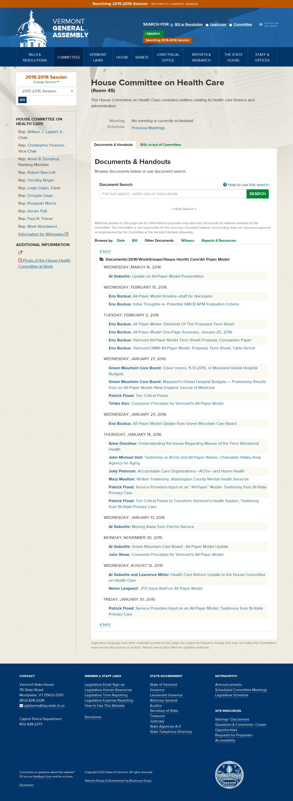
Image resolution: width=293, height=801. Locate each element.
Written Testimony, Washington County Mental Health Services (179, 479)
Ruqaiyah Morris (41, 203)
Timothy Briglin (40, 180)
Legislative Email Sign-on (105, 684)
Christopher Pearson (45, 145)
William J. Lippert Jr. (45, 131)
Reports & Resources (219, 240)
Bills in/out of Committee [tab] (160, 144)
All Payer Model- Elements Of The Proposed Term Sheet (171, 324)
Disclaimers (240, 719)
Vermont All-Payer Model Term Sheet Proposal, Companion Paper (180, 340)
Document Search (184, 185)
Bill (134, 240)
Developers (26, 785)
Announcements (228, 684)
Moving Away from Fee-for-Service (151, 526)
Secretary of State (164, 710)
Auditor (156, 705)
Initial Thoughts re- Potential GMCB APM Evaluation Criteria (174, 304)
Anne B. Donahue (43, 159)
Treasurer (157, 716)
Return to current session (174, 4)
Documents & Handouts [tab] (113, 144)
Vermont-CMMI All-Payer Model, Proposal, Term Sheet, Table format (182, 348)
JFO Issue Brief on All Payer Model (156, 588)
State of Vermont (163, 684)
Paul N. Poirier (40, 218)
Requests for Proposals (233, 735)
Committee (241, 24)
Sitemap (221, 719)
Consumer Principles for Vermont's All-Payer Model (166, 403)
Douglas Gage (40, 195)
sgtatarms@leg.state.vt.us (42, 705)
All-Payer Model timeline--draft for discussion (161, 296)
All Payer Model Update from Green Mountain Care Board (172, 423)
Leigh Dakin (38, 188)
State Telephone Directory (171, 731)
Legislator (216, 24)
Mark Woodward (42, 226)
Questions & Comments (234, 724)
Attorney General (163, 700)
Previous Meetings (148, 128)
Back (105, 251)
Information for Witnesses (43, 234)
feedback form (42, 776)
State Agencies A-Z (165, 726)
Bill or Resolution (187, 24)
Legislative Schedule (231, 695)
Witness (187, 240)
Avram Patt (37, 211)
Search (153, 34)
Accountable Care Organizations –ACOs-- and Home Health (177, 471)
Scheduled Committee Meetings (241, 690)
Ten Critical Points (138, 395)
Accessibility (225, 740)
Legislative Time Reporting (106, 695)
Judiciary (157, 721)
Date (121, 240)
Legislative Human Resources (108, 690)
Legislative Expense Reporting (109, 700)
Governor (157, 690)
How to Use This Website (105, 705)
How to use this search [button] (246, 185)
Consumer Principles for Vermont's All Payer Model (166, 554)
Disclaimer (93, 717)
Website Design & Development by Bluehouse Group (118, 780)
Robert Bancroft (41, 172)
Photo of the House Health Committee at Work (44, 263)
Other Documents (159, 240)
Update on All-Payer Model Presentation (156, 276)
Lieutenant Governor (166, 695)
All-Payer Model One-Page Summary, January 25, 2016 (170, 332)
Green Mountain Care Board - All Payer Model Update (168, 546)
